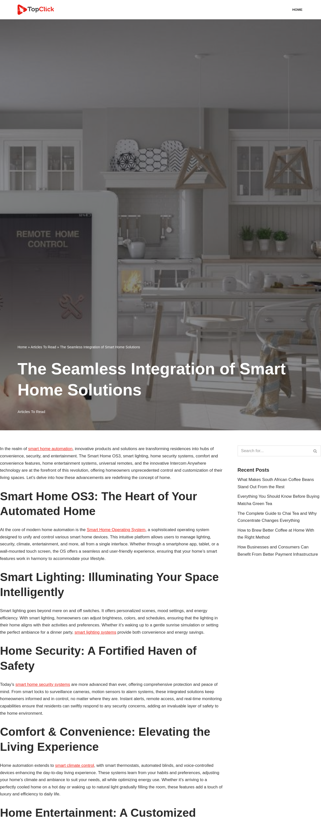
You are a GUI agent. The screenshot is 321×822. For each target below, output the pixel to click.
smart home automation (50, 448)
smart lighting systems (96, 633)
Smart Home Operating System (117, 530)
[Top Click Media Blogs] (37, 10)
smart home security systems (43, 685)
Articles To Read (43, 347)
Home (297, 10)
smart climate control (75, 766)
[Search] (273, 450)
